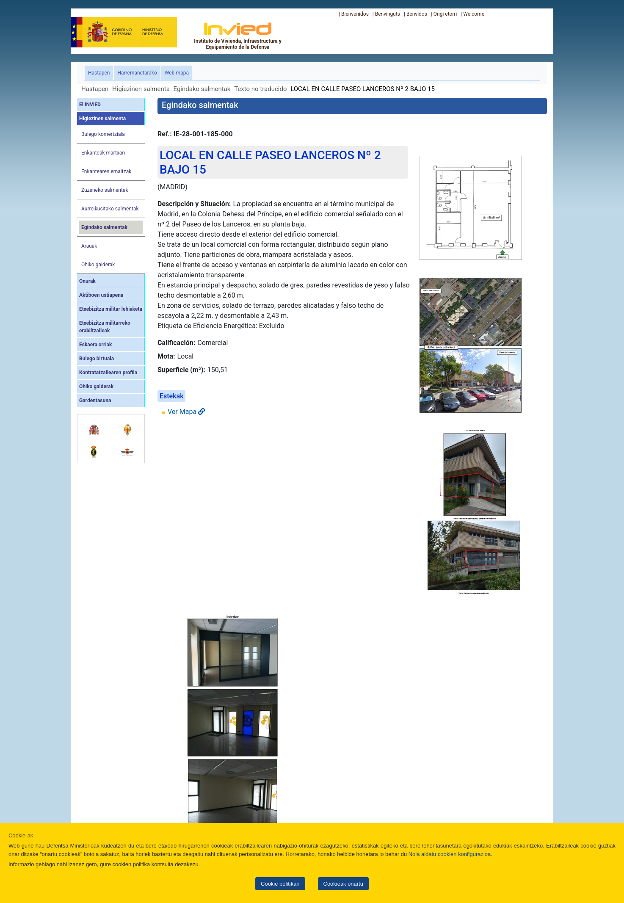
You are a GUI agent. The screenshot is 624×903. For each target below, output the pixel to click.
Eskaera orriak (95, 345)
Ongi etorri (445, 14)
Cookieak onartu (343, 884)
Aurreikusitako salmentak (110, 209)
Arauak (89, 246)
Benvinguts (387, 14)
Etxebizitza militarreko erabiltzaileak (104, 327)
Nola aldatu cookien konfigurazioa (450, 854)
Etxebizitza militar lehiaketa (110, 309)
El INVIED (90, 105)
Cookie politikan (280, 884)
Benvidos (416, 14)
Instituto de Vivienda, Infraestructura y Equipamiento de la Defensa (238, 35)
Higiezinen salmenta (141, 89)
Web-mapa (177, 73)
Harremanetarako (137, 73)
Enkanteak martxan (103, 153)
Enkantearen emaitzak (106, 171)
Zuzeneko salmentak (104, 190)
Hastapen (100, 72)
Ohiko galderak (98, 265)
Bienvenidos (355, 14)
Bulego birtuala (96, 359)
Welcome (473, 14)
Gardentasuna (95, 400)
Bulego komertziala (103, 134)
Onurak (87, 281)
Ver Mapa (186, 412)
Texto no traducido (260, 89)
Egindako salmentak (202, 89)
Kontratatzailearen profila (108, 373)
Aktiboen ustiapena (101, 295)
